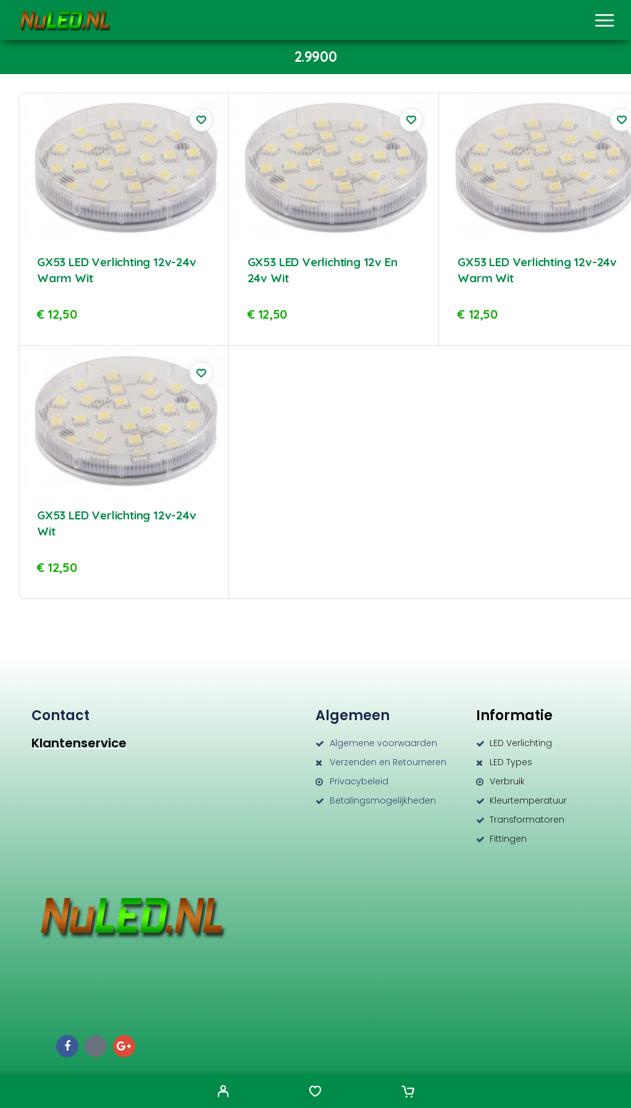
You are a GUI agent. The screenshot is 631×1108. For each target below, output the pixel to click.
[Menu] (604, 20)
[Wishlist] (315, 1093)
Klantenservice (79, 743)
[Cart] (407, 1093)
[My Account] (223, 1093)
